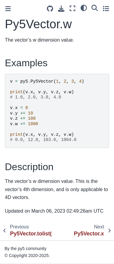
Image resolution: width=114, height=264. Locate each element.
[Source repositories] (50, 9)
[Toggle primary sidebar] (8, 8)
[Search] (94, 7)
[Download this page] (61, 9)
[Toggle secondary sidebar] (106, 8)
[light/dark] (83, 7)
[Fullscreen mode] (72, 8)
